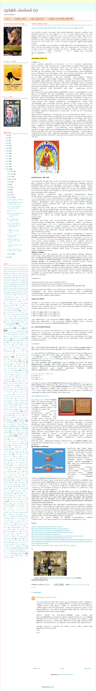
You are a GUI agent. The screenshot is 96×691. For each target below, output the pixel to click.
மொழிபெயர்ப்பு (7, 510)
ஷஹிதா (15, 548)
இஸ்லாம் (6, 340)
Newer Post (36, 668)
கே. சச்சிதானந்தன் (21, 391)
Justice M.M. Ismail (8, 280)
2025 (7, 138)
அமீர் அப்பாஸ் (15, 307)
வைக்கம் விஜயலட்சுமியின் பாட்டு (13, 230)
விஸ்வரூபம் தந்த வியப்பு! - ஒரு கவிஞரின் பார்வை (15, 214)
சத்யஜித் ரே (16, 407)
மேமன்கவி (25, 506)
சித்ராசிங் (26, 419)
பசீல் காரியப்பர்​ (15, 465)
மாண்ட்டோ (25, 501)
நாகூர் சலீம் (22, 452)
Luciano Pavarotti (8, 284)
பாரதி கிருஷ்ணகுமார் (11, 473)
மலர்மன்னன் (23, 497)
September (10, 179)
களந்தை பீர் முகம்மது (9, 372)
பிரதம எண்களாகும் (86, 383)
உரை (24, 344)
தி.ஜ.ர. (5, 437)
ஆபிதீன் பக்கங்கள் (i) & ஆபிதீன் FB (60, 19)
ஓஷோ (24, 361)
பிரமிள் (24, 479)
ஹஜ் (24, 555)
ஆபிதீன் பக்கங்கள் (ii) (21, 10)
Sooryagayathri (13, 292)
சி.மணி (26, 415)
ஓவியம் (15, 361)
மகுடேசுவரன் (15, 495)
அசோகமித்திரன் (8, 299)
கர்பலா (21, 364)
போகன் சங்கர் (10, 493)
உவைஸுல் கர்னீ (8, 345)
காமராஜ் (13, 377)
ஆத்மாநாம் (17, 322)
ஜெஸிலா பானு (19, 542)
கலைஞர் (12, 366)
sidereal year (36, 484)
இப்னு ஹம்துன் (8, 332)
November (10, 174)
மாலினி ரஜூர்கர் (16, 503)
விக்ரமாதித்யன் (7, 535)
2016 (7, 161)
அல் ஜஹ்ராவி (8, 314)
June (9, 187)
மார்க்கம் (8, 503)
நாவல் (23, 454)
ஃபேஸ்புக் (22, 363)
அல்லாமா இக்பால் (20, 314)
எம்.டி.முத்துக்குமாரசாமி (9, 355)
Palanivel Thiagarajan (9, 288)
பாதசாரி (12, 471)
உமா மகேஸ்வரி (24, 342)
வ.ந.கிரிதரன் (13, 527)
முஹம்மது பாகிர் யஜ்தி (49, 358)
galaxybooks (7, 277)
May (8, 189)
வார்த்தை (17, 531)
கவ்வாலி (23, 370)
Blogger (51, 687)
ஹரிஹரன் (17, 555)
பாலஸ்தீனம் (6, 475)
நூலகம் (12, 462)
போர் (18, 493)
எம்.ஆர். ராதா (7, 353)
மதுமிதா (7, 497)
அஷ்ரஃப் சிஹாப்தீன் (19, 318)
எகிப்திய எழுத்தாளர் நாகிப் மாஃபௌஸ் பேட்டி (13, 240)
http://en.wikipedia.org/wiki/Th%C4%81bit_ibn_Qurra (47, 526)
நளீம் (15, 449)
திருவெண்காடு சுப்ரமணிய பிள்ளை (12, 443)
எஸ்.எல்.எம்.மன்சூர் (20, 357)
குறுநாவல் (23, 387)
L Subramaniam (13, 282)
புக (12, 484)
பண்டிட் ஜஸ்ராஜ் (13, 467)
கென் (24, 389)
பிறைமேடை (6, 484)
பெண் (14, 488)
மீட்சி (24, 503)
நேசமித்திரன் (22, 462)
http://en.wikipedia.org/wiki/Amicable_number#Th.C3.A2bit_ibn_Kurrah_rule (53, 545)
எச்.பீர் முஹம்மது (23, 347)
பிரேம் (16, 480)
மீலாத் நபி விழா (18, 505)
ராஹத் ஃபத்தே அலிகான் (15, 520)
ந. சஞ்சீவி (15, 447)
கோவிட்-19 (6, 402)
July (8, 184)
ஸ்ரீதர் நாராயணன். (17, 551)
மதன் (26, 495)
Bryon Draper (18, 273)
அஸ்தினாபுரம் (7, 320)
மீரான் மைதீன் (8, 505)
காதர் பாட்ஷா (23, 374)
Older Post (88, 668)
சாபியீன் (89, 114)
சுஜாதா (13, 428)
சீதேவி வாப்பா (16, 422)
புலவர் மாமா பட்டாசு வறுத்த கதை (13, 235)
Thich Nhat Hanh (20, 294)
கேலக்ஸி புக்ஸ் (7, 396)
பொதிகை (16, 492)
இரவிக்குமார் (16, 334)
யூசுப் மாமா (25, 514)
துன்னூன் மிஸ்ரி (22, 445)
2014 (7, 166)
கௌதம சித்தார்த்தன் (16, 402)
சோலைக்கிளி (23, 432)
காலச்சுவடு (7, 379)
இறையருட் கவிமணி (21, 336)
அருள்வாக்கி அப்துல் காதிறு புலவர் (19, 312)
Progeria (19, 288)
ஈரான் (24, 340)
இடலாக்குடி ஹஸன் (12, 330)
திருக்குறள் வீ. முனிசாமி (18, 441)
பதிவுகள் (23, 467)
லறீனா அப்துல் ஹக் (10, 523)
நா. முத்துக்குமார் (16, 450)
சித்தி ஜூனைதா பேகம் (10, 419)
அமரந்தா (20, 305)
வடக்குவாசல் (23, 527)
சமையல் (24, 409)
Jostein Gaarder (22, 279)
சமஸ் (19, 409)
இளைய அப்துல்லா (9, 336)
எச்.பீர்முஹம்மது (9, 349)
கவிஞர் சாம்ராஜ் (17, 368)
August (9, 182)
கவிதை (16, 370)
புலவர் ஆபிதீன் (13, 486)
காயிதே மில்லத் (22, 377)
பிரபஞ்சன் (8, 479)
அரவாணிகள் (23, 308)
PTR (25, 288)
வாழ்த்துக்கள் (25, 531)
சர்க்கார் (17, 411)
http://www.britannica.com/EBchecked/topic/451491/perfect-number (51, 538)
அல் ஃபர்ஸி (49, 357)
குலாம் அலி (12, 385)
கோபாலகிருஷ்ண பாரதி (9, 400)
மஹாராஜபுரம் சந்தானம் (14, 501)
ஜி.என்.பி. (15, 540)
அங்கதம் (22, 297)
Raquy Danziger (8, 290)
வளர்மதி (26, 529)
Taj (37, 597)
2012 (7, 257)
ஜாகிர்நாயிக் (69, 64)
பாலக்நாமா (22, 473)
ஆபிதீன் (49, 53)
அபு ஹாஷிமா (24, 301)
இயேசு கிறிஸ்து (7, 334)
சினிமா (21, 421)
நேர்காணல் (7, 464)
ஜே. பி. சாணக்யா (17, 544)
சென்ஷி (6, 432)
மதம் (22, 495)
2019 (7, 153)
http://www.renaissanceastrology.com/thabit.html (45, 534)
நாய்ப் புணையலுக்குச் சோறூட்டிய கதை (13, 207)
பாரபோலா (65, 442)
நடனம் (23, 447)
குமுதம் (5, 385)
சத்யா (23, 407)
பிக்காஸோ (12, 477)
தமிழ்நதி (24, 434)
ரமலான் (16, 516)
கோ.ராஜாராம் (21, 398)
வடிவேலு (6, 529)
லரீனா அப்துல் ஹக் (23, 521)
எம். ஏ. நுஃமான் (20, 351)
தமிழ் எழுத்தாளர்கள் (37, 19)
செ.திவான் (6, 430)
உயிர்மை (17, 344)
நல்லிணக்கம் (7, 449)
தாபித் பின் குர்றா (65, 34)
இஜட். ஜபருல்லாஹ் (18, 338)
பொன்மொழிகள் (24, 492)
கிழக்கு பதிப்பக (24, 381)
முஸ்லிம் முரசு (7, 506)
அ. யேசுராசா (21, 295)
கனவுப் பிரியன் (22, 372)
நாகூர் (14, 452)
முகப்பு (8, 19)
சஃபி (13, 404)
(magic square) (40, 396)
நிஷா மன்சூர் (25, 456)
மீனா (25, 505)
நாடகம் (17, 454)
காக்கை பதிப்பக (7, 374)
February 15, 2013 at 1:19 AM (47, 597)
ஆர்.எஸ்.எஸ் (7, 325)
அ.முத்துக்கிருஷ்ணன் (9, 297)
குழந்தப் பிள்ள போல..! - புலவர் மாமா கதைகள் (14, 250)
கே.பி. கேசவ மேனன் (20, 394)
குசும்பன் (24, 383)
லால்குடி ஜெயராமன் (21, 523)
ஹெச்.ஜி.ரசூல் (8, 557)
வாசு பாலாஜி (9, 531)
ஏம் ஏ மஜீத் (23, 359)
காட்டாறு (15, 374)
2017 (7, 158)
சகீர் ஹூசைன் (21, 404)
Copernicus (34, 485)
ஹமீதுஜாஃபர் (7, 555)
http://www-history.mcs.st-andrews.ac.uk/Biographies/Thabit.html (50, 530)
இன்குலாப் (7, 338)
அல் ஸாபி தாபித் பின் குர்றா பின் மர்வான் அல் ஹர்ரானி (13, 224)
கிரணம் (16, 381)
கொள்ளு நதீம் (8, 398)
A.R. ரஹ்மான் (15, 267)
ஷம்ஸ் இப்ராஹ (7, 548)
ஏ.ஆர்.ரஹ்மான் (14, 359)
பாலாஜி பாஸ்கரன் (17, 475)
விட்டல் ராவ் (22, 535)
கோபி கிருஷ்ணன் (21, 400)
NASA (12, 286)
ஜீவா (23, 540)
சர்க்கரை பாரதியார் (8, 411)
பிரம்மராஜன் (7, 480)
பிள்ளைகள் (21, 482)
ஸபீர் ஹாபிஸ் (16, 549)
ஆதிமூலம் (8, 322)
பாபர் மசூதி (20, 471)
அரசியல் (14, 308)
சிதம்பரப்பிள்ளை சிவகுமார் (21, 417)
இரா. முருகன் (24, 334)
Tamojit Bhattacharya (9, 294)
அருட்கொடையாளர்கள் (77, 584)
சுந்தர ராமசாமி (18, 426)
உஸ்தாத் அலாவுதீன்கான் (20, 345)
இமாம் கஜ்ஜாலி (21, 332)
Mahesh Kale (17, 284)
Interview (20, 277)
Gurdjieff (14, 277)
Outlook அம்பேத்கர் (21, 286)
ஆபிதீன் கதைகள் (20, 19)
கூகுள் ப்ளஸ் (16, 389)
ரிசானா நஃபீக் (11, 210)
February (10, 197)
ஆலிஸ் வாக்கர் (15, 325)
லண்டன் (15, 521)
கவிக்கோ (24, 366)
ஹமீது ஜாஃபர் (18, 553)
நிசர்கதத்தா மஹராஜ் (8, 456)
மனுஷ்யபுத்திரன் (14, 499)
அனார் (18, 316)
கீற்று (18, 383)
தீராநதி (24, 443)
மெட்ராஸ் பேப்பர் (16, 506)
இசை (25, 328)
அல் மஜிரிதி (75, 355)
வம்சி (11, 529)
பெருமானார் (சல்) (8, 490)
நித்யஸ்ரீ (17, 456)
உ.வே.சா (11, 342)
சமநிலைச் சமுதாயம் (9, 409)
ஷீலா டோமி (7, 549)
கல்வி (18, 366)
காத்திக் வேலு (7, 376)
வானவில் (8, 533)
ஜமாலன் (19, 538)
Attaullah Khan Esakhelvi (16, 269)
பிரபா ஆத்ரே (17, 479)
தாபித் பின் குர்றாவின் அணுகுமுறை (42, 373)
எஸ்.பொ (6, 359)
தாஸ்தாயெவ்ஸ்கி (22, 435)
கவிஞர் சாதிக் (7, 368)
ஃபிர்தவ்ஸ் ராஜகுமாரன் (9, 362)
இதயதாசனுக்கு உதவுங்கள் (15, 199)
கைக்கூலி (16, 396)
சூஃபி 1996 (21, 428)
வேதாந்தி (18, 536)
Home (62, 668)
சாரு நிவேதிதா (8, 415)
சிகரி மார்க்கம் (8, 417)
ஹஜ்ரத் (41, 399)
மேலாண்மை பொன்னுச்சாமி (16, 508)
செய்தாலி (13, 430)
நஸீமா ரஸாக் (21, 449)
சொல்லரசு (14, 432)
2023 (7, 143)
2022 (7, 145)
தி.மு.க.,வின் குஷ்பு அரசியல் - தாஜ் (13, 219)
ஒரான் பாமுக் (7, 361)
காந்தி (14, 376)
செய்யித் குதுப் (22, 430)
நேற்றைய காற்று (16, 464)
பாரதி (26, 471)
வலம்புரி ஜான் (18, 529)
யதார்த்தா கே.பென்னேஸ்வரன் (12, 512)
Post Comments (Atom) (66, 674)
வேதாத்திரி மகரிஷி (8, 536)
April (8, 192)
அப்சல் (7, 303)
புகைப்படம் (19, 484)
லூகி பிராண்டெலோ (19, 525)
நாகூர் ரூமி (7, 454)
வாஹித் (17, 533)
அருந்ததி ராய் (24, 310)
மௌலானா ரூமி (20, 510)
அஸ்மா (15, 320)
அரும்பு (7, 312)
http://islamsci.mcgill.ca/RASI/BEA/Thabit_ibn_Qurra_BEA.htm (50, 528)
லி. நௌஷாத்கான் (8, 525)
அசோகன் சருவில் (21, 299)
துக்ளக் (5, 445)
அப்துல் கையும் (16, 303)
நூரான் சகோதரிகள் (17, 460)
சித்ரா (20, 419)
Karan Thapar (18, 280)
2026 (7, 135)
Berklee (17, 271)
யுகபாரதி (8, 514)
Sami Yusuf (18, 290)
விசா (15, 535)
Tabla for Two (22, 292)
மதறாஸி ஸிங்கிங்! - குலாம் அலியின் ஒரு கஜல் (15, 203)
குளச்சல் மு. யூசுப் (11, 387)
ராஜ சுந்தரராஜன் (17, 518)
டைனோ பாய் (7, 434)
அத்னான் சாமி (7, 301)
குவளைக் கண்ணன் (23, 385)
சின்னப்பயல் (7, 422)
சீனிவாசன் (15, 424)
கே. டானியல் (7, 392)
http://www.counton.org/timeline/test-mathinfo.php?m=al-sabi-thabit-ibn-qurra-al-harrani (57, 536)
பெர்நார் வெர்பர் (19, 490)
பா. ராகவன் (15, 469)
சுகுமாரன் (8, 426)
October (9, 176)
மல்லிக (5, 499)
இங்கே (90, 38)
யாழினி (26, 512)
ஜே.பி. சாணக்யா (12, 546)
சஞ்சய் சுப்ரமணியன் (10, 405)
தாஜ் (12, 436)
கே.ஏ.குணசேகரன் (8, 394)
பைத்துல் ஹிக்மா (52, 224)
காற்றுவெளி (18, 379)
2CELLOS (6, 267)
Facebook (23, 275)
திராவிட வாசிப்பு (15, 439)
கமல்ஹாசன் (15, 364)
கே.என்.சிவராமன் (20, 392)
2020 (7, 151)
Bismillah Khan (8, 273)
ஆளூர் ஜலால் (24, 325)
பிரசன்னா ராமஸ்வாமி (22, 477)
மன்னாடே (23, 499)
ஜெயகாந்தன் (7, 542)
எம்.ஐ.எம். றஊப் (20, 353)
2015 (7, 164)
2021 (7, 148)
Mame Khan (25, 284)
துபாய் (12, 445)
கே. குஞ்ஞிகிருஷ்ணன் (9, 391)
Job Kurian (12, 279)
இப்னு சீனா (22, 330)
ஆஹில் (19, 328)
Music (7, 286)
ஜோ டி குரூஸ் (22, 546)
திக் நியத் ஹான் (13, 437)
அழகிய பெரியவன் (9, 316)
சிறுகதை (9, 421)
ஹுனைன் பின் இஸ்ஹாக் (64, 243)
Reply (38, 632)
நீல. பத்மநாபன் (10, 458)
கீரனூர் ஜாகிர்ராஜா (10, 383)
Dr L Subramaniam (14, 275)
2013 (7, 169)
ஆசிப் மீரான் (24, 320)
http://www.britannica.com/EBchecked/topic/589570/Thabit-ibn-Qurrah (52, 532)
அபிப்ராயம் (16, 301)
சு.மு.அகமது (24, 424)
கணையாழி (7, 364)
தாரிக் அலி (6, 435)
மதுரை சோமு (14, 497)
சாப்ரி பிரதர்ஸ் (22, 413)
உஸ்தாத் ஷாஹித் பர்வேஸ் (10, 347)
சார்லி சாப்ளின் (18, 415)
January (9, 254)
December (10, 171)
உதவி (16, 342)
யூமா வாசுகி (9, 516)
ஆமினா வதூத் (22, 324)
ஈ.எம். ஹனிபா (17, 340)
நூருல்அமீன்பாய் (36, 51)
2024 (7, 140)
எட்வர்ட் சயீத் (18, 349)
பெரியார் (22, 488)
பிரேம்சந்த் (23, 480)
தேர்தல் (6, 447)
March (9, 195)
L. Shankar (22, 282)
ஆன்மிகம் (9, 328)
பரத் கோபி (6, 469)
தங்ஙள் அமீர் (16, 434)
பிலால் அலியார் (9, 482)
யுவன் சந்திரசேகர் (16, 514)
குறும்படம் (7, 389)
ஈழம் (5, 342)
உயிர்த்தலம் (8, 344)
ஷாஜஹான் (23, 548)
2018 (7, 156)
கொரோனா (23, 396)
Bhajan (24, 271)
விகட (24, 533)
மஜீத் (5, 501)
